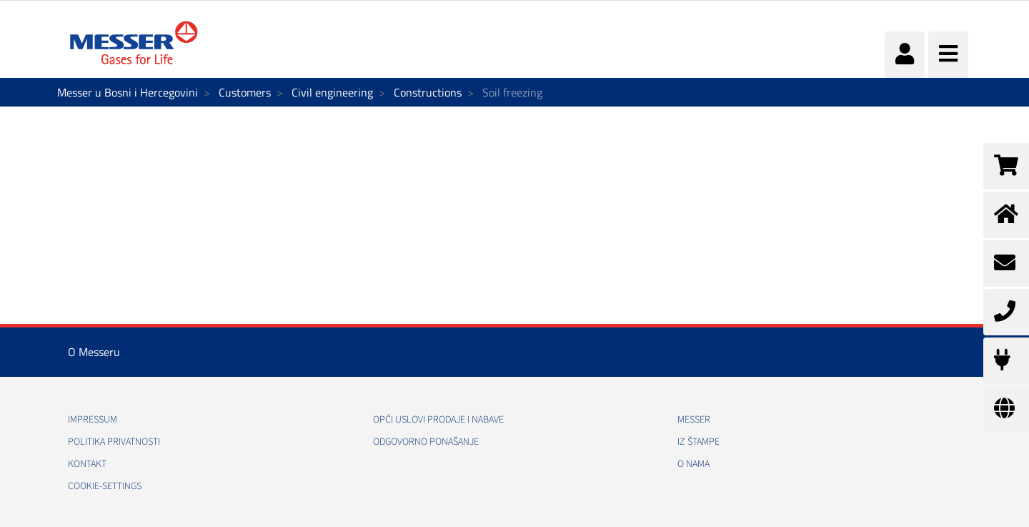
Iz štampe (698, 442)
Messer (693, 420)
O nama (693, 464)
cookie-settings (104, 486)
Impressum (92, 420)
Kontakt (87, 464)
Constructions (428, 92)
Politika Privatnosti (114, 442)
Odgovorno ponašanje (426, 442)
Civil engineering (332, 92)
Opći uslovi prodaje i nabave (438, 420)
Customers (245, 92)
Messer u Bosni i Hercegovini (127, 92)
